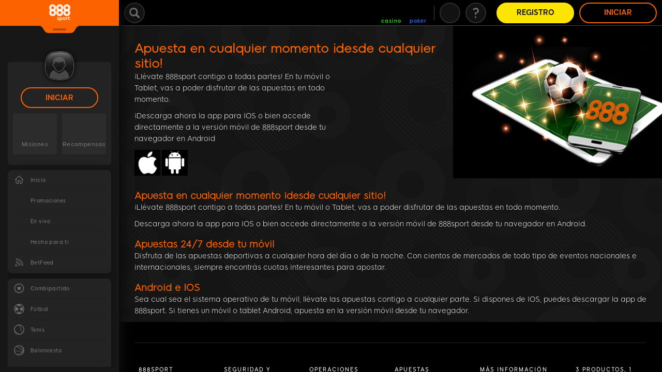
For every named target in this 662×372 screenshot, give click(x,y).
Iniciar (59, 98)
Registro (535, 12)
